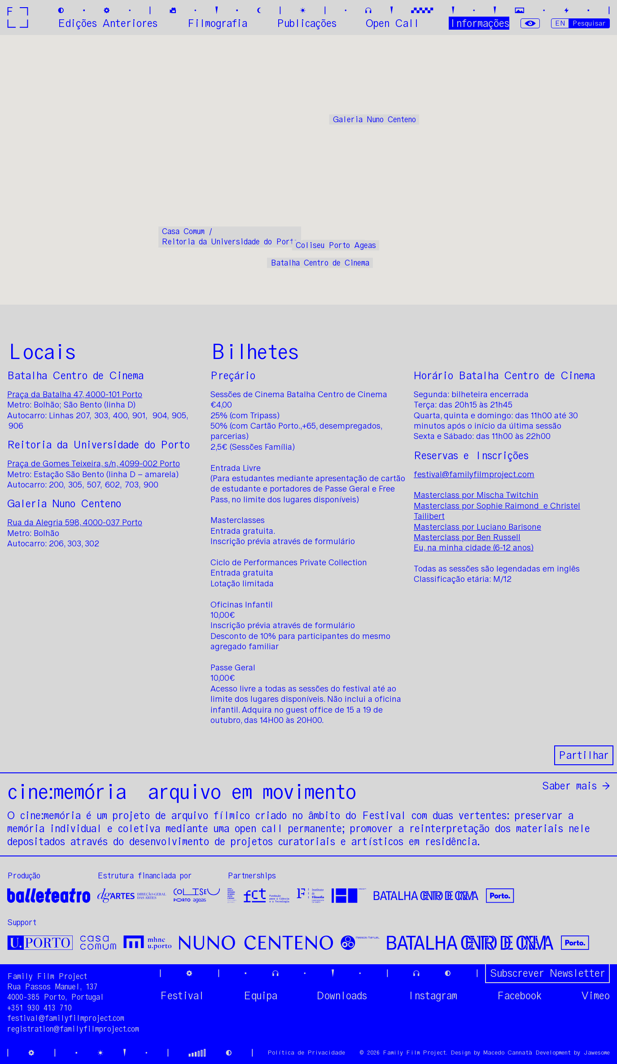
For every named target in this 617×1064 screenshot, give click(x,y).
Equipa (260, 995)
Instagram (432, 995)
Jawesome (596, 1052)
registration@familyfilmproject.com (73, 1029)
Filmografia (217, 23)
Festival (182, 995)
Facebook (519, 995)
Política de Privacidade (306, 1052)
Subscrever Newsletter (547, 973)
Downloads (342, 995)
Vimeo (595, 995)
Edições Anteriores (108, 23)
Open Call (392, 23)
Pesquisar (589, 23)
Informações (479, 23)
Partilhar (584, 755)
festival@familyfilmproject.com (474, 474)
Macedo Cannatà (507, 1052)
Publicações (307, 23)
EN (560, 23)
